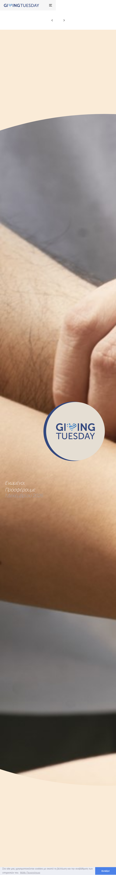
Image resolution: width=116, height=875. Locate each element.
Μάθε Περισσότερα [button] (30, 872)
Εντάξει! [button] (106, 871)
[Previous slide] (52, 20)
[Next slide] (64, 20)
